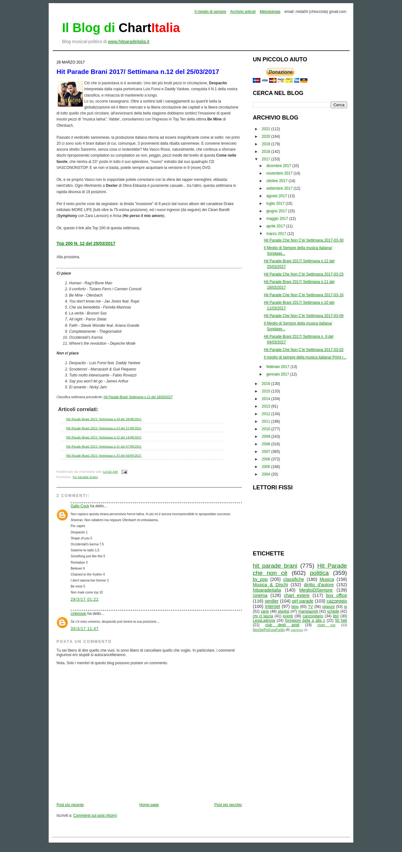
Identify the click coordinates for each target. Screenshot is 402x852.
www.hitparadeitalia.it (128, 41)
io (345, 606)
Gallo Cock (80, 506)
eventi (288, 616)
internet (272, 606)
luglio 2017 (275, 203)
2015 (266, 391)
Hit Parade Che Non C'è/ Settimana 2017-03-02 (304, 350)
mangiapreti (308, 611)
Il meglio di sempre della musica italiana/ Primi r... (305, 357)
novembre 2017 (280, 173)
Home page (149, 805)
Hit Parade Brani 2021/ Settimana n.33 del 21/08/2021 (104, 428)
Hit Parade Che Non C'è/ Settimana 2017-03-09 (304, 316)
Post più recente (70, 805)
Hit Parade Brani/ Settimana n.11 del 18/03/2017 (138, 397)
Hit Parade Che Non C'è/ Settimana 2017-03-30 (304, 240)
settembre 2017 (280, 188)
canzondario (313, 616)
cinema (260, 595)
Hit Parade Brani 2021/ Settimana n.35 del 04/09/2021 (104, 455)
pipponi (329, 606)
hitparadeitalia (267, 590)
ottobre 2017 (277, 181)
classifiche (293, 579)
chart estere (297, 595)
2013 (266, 406)
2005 (266, 467)
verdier (272, 601)
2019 (266, 144)
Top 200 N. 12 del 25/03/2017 (86, 243)
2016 (266, 383)
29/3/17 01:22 (85, 599)
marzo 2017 (276, 233)
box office (336, 595)
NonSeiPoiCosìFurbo (269, 630)
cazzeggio (337, 601)
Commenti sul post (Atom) (95, 815)
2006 (266, 459)
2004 (266, 474)
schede (333, 611)
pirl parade (302, 601)
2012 (266, 414)
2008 (266, 444)
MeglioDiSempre (316, 590)
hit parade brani (85, 477)
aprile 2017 (276, 226)
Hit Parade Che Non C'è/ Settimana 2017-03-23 (304, 274)
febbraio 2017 (278, 367)
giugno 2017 (277, 211)
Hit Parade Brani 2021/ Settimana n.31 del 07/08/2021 (104, 446)
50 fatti (341, 620)
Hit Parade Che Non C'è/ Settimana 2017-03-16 (304, 295)
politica (319, 573)
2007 (266, 451)
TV (310, 606)
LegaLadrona (264, 620)
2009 (266, 436)
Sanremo (297, 630)
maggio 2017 (277, 218)
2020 (266, 136)
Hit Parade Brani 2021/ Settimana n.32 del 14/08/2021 (104, 437)
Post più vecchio (228, 805)
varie (265, 611)
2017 (266, 159)
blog (295, 606)
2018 (266, 151)
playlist (284, 611)
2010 (266, 429)
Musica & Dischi (270, 584)
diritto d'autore (319, 584)
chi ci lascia (263, 616)
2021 (266, 129)
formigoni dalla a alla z (305, 620)
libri (336, 616)
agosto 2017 (277, 196)
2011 (266, 421)
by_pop (260, 579)
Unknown (78, 613)
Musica (327, 579)
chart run (326, 625)
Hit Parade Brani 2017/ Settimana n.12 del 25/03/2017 (138, 71)
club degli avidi (282, 625)
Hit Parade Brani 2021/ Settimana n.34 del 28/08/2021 (104, 419)
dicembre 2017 (279, 166)
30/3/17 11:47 (85, 628)
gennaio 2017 (278, 374)
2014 (266, 399)
